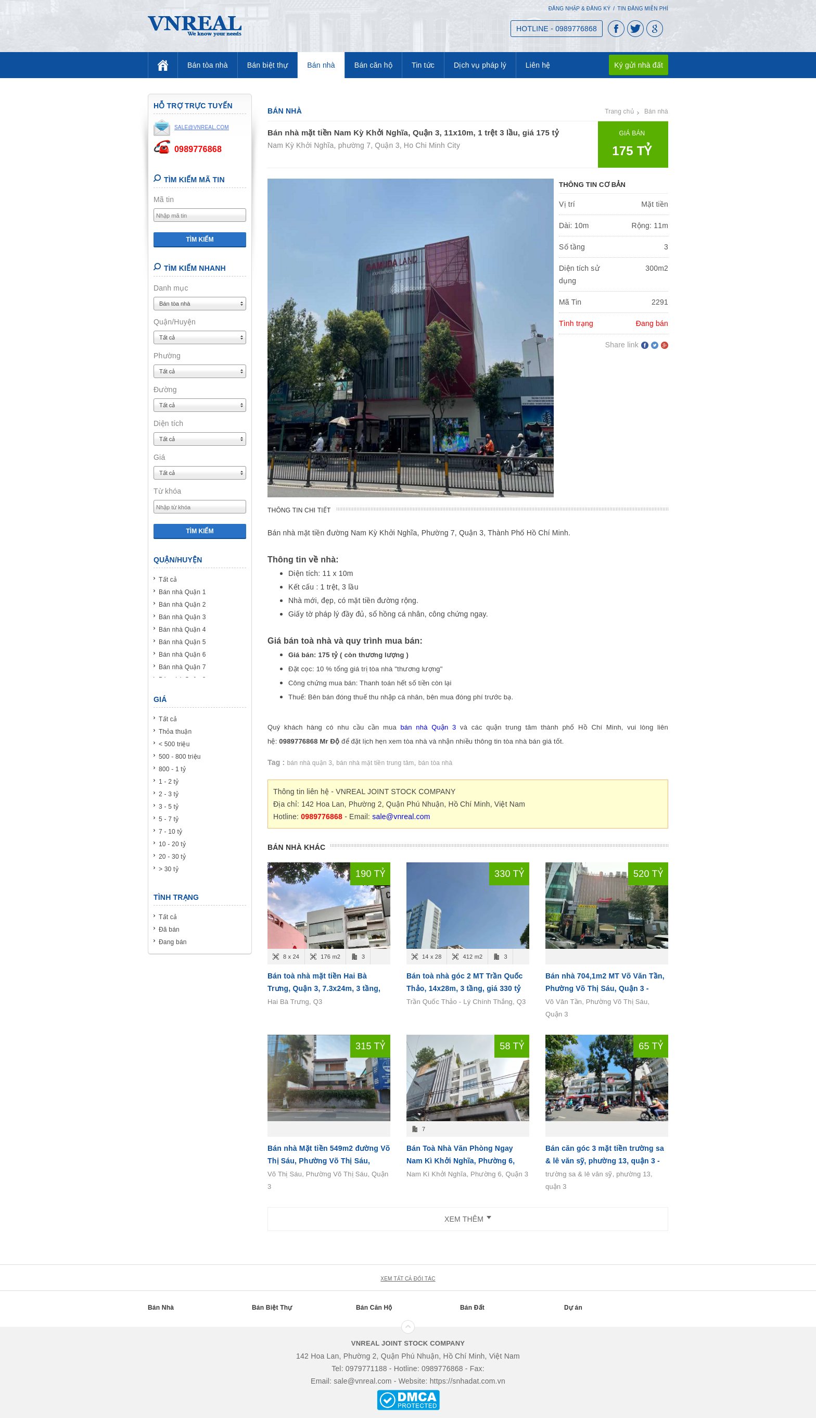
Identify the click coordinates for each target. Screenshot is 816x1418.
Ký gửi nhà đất (638, 65)
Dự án (573, 1307)
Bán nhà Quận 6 (182, 654)
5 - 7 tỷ (168, 819)
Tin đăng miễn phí (642, 8)
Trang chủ (619, 111)
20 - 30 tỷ (172, 856)
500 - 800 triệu (180, 756)
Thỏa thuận (175, 731)
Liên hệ (538, 65)
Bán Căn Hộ (374, 1307)
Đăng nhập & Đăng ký (580, 8)
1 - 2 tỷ (168, 781)
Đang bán (173, 942)
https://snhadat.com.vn (467, 1381)
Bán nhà (321, 65)
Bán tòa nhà (207, 65)
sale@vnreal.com (401, 816)
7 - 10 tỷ (170, 831)
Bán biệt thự (267, 65)
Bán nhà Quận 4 (182, 629)
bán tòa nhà (435, 763)
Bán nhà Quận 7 (182, 667)
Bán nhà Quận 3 (182, 617)
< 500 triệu (174, 744)
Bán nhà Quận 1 (182, 592)
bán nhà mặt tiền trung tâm (375, 763)
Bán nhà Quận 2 (182, 604)
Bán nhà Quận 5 (182, 642)
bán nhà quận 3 (310, 763)
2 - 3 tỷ (168, 794)
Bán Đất (472, 1307)
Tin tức (423, 65)
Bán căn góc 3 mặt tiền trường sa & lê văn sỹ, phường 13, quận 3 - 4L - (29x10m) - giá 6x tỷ (604, 1160)
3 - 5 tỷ (168, 806)
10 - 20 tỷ (172, 844)
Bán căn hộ (373, 65)
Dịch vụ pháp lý (480, 65)
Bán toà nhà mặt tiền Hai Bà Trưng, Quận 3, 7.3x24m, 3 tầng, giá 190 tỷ (323, 988)
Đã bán (169, 929)
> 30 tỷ (168, 869)
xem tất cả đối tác (407, 1279)
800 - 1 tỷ (172, 769)
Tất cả (168, 579)
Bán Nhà (161, 1307)
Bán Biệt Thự (272, 1307)
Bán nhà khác (296, 847)
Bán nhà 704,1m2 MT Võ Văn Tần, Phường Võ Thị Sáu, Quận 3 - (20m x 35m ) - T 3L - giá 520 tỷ (605, 988)
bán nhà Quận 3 (428, 727)
